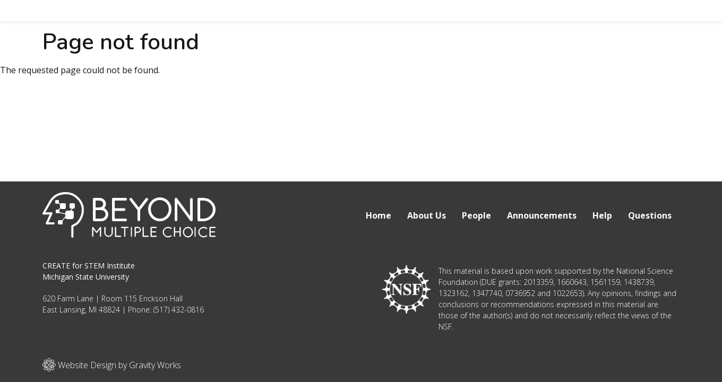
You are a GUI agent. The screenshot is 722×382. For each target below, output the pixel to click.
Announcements (542, 215)
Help (602, 215)
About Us (426, 215)
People (476, 215)
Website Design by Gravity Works (111, 364)
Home (378, 215)
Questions (650, 215)
